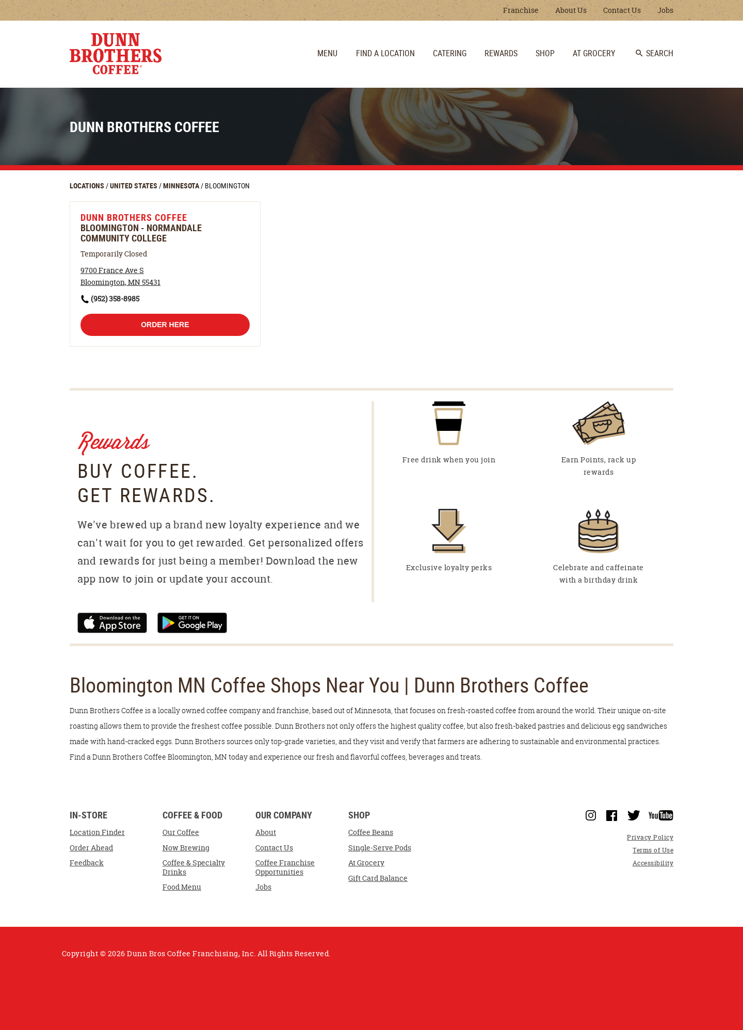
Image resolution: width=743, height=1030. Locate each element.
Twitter (633, 815)
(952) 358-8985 (115, 298)
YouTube (661, 815)
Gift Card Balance (378, 878)
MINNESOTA (182, 185)
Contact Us (622, 10)
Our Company (283, 815)
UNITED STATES (134, 185)
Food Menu (182, 887)
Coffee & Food (192, 815)
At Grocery (366, 862)
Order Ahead (91, 847)
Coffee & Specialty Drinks (194, 867)
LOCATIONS (88, 185)
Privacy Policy (650, 837)
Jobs (665, 10)
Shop (359, 815)
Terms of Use (653, 850)
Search (654, 53)
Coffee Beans (370, 832)
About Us (571, 10)
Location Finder (97, 832)
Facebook (611, 816)
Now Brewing (186, 847)
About (265, 832)
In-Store (88, 815)
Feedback (87, 862)
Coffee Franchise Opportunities (285, 867)
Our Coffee (181, 832)
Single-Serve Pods (379, 847)
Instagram (591, 815)
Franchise (521, 10)
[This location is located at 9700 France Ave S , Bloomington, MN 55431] (120, 276)
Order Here (165, 324)
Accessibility (653, 863)
